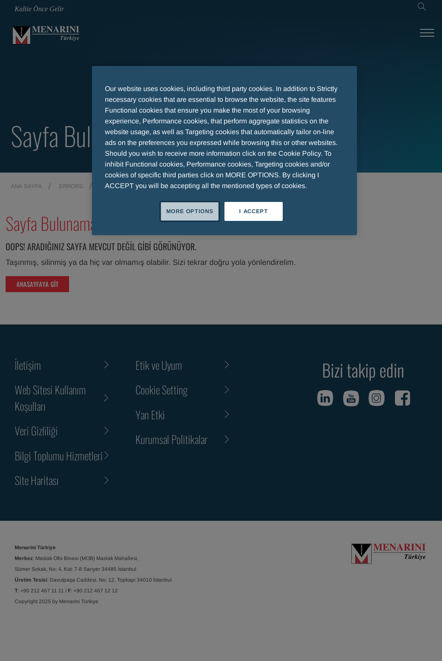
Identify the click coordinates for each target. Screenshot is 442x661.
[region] (224, 150)
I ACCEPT (253, 211)
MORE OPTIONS (190, 211)
